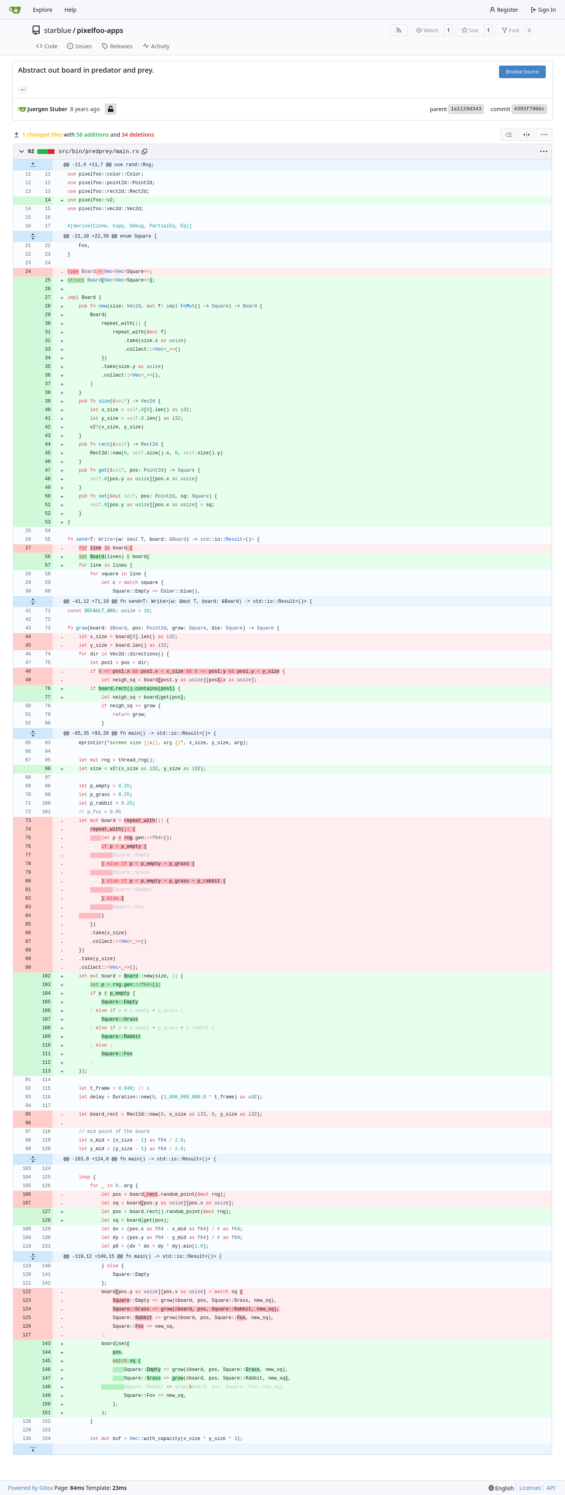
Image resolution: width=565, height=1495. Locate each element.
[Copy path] (144, 151)
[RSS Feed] (399, 30)
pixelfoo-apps (100, 30)
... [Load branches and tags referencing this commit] (22, 89)
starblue (57, 30)
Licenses (530, 1487)
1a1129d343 (466, 109)
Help (70, 9)
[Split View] (526, 134)
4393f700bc (529, 109)
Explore (42, 9)
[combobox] (508, 134)
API (551, 1487)
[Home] (15, 10)
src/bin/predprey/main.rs (98, 151)
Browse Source (522, 71)
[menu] (544, 134)
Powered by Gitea (30, 1487)
